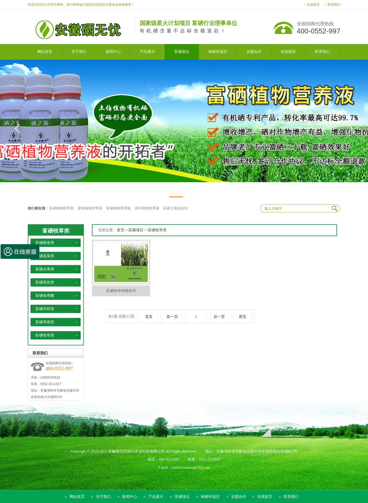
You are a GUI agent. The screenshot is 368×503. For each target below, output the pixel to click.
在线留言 (313, 4)
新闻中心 (129, 497)
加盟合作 (238, 497)
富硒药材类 (44, 309)
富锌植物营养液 (147, 208)
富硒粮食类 (44, 243)
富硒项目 (135, 230)
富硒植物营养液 (61, 208)
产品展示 (155, 497)
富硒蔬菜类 (44, 256)
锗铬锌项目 (210, 497)
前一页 (172, 317)
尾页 (242, 317)
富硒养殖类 (44, 322)
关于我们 (103, 497)
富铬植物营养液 (90, 208)
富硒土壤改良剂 (175, 208)
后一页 (219, 317)
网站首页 (77, 497)
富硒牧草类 (55, 231)
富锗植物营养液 (118, 208)
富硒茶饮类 (44, 282)
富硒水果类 (44, 269)
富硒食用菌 (44, 296)
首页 (120, 230)
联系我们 (334, 4)
